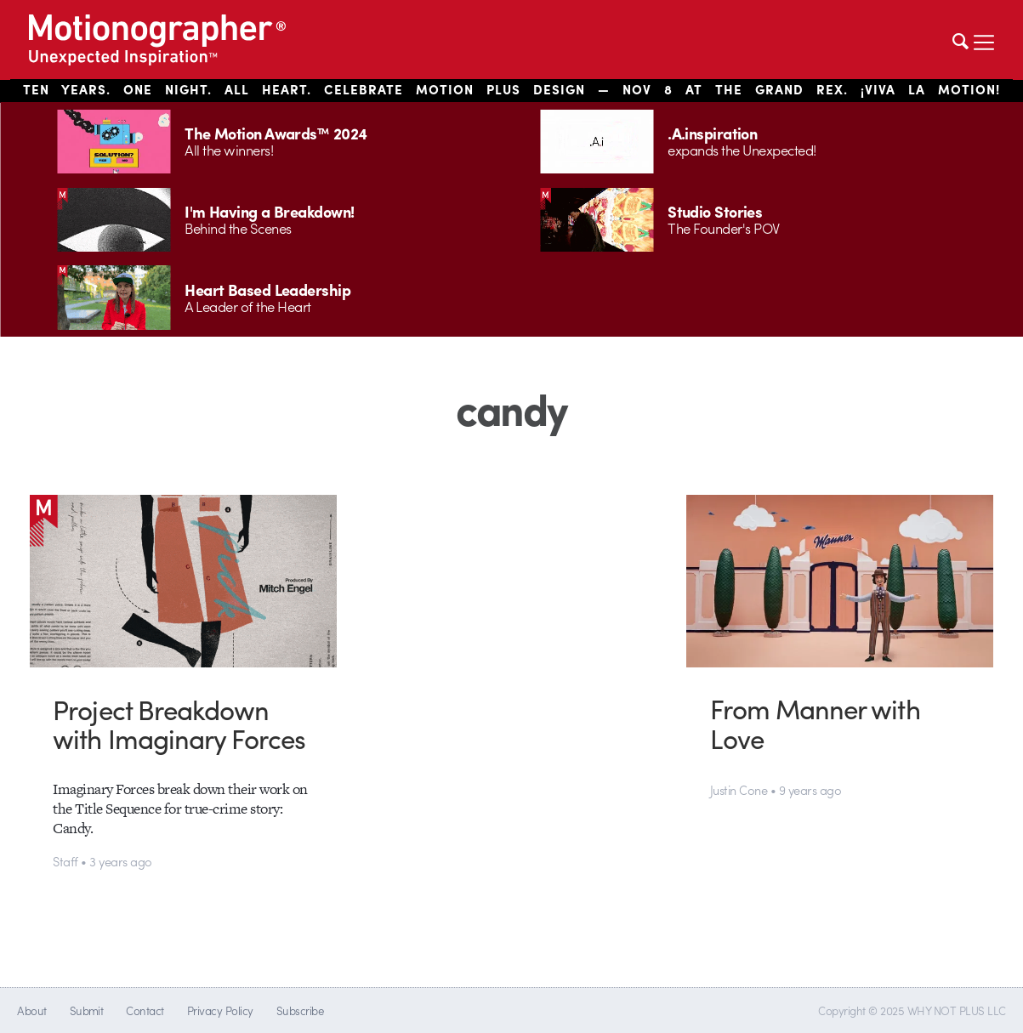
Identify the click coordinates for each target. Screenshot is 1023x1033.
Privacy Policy (220, 1010)
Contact (144, 1010)
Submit (87, 1010)
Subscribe (299, 1010)
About (31, 1010)
